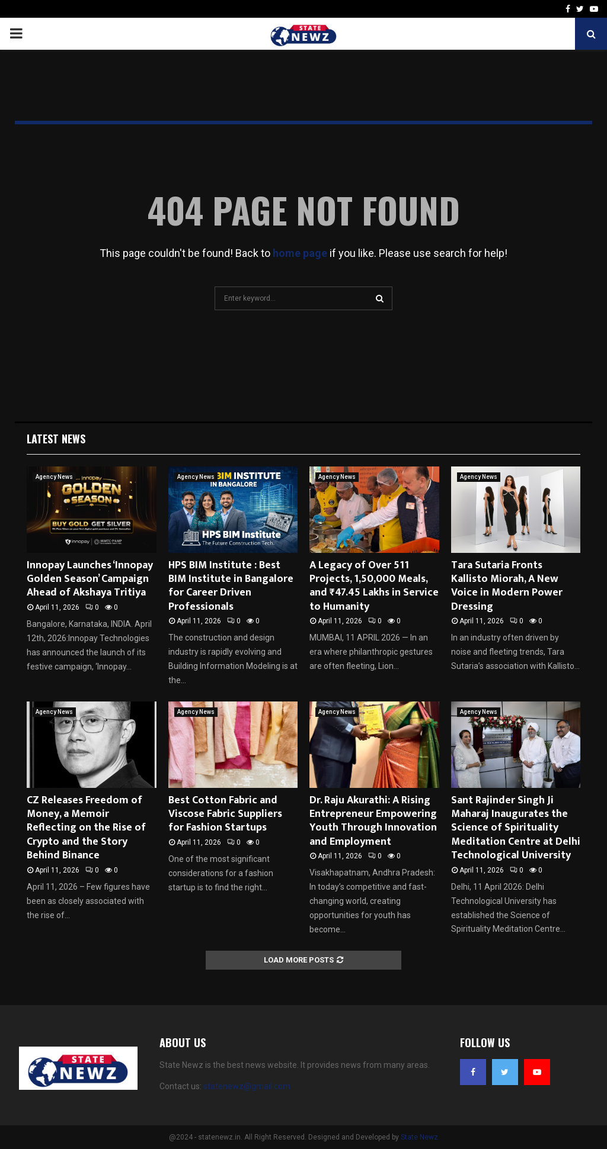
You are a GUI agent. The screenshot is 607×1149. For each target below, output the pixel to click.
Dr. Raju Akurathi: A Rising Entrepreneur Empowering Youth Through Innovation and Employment (373, 821)
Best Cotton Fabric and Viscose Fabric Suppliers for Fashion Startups (225, 814)
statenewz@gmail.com (246, 1086)
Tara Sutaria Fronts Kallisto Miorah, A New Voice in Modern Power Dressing (507, 586)
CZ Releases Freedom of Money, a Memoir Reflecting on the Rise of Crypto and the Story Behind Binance (86, 828)
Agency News (54, 477)
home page (300, 253)
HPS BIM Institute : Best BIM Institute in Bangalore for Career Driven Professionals (230, 586)
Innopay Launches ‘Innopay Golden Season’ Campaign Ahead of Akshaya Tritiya (90, 579)
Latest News (56, 438)
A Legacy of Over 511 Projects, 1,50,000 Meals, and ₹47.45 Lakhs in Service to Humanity (374, 586)
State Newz (419, 1137)
